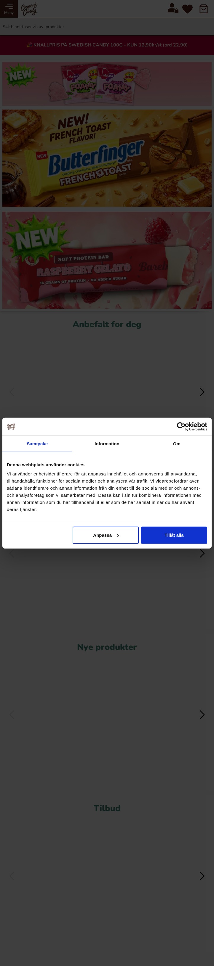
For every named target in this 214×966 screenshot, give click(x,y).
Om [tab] (177, 443)
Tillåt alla (174, 535)
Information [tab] (107, 443)
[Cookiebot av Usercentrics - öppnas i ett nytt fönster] (181, 426)
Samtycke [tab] (37, 443)
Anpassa (106, 535)
